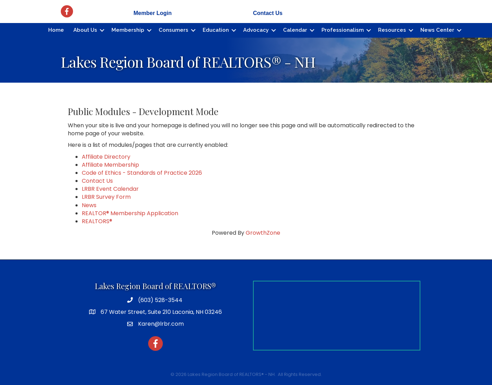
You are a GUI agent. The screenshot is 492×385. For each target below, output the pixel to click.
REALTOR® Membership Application (130, 213)
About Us (85, 30)
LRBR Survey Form (106, 197)
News (89, 205)
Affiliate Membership (110, 165)
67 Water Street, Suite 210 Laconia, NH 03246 (161, 312)
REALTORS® (97, 221)
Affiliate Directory (106, 157)
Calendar (295, 30)
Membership (127, 30)
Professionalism (342, 30)
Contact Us (267, 13)
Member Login (152, 13)
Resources (392, 30)
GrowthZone (263, 233)
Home (56, 30)
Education (216, 30)
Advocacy (256, 30)
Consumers (173, 30)
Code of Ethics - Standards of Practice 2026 (142, 173)
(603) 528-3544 (160, 300)
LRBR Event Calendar (110, 189)
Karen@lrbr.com (161, 324)
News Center (437, 30)
